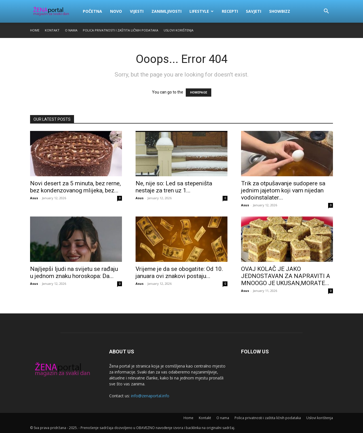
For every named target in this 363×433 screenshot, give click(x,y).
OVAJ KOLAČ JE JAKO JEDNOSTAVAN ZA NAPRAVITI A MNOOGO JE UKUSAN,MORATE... (285, 276)
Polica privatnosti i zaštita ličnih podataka (120, 30)
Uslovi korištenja (178, 30)
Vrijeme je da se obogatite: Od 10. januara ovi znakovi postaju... (179, 272)
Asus (34, 198)
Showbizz (279, 11)
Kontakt (52, 30)
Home (34, 30)
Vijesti (136, 11)
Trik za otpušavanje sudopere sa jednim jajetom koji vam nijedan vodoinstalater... (283, 190)
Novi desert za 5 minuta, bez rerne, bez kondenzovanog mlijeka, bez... (75, 187)
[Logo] (54, 11)
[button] (326, 11)
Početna (92, 11)
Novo (116, 11)
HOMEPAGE (198, 92)
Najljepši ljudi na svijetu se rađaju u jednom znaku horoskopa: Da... (74, 272)
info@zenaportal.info (150, 395)
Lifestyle (201, 11)
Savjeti (253, 11)
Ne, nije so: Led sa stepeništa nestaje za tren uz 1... (174, 187)
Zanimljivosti (166, 11)
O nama (71, 30)
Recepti (230, 11)
